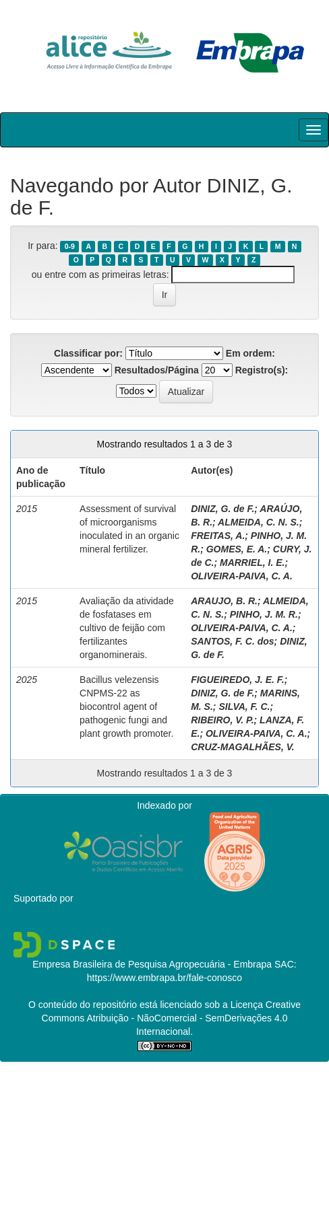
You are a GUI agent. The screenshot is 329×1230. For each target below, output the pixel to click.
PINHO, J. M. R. (264, 614)
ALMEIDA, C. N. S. (258, 522)
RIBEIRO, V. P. (222, 720)
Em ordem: (250, 353)
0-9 (70, 246)
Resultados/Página (157, 370)
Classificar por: (88, 353)
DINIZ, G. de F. (222, 508)
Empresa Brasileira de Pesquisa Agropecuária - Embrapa (152, 964)
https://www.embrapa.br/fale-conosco (164, 977)
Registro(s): (262, 370)
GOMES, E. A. (237, 549)
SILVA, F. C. (244, 706)
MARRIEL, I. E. (252, 562)
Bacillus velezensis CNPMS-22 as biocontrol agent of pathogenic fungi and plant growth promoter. (126, 706)
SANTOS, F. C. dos (232, 641)
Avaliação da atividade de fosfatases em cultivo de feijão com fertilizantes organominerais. (127, 627)
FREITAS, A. (218, 535)
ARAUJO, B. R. (224, 600)
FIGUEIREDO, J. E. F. (237, 679)
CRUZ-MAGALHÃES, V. (243, 746)
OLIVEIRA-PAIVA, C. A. (242, 576)
